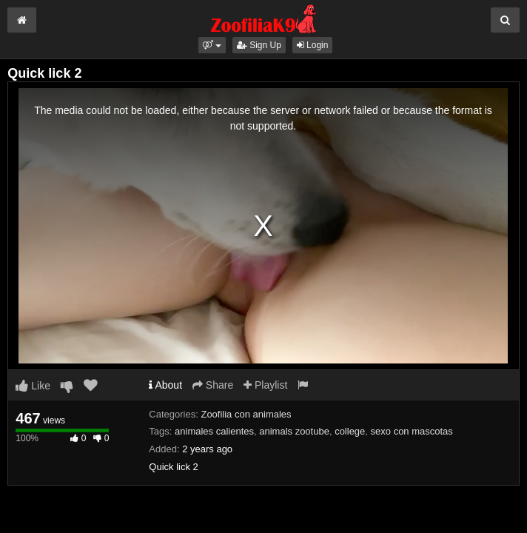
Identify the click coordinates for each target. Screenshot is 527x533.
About (165, 385)
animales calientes (214, 431)
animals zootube (294, 431)
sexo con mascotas (412, 431)
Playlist (265, 385)
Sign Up (259, 45)
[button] (212, 45)
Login (313, 45)
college (350, 431)
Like (33, 386)
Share (212, 385)
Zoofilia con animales (246, 414)
